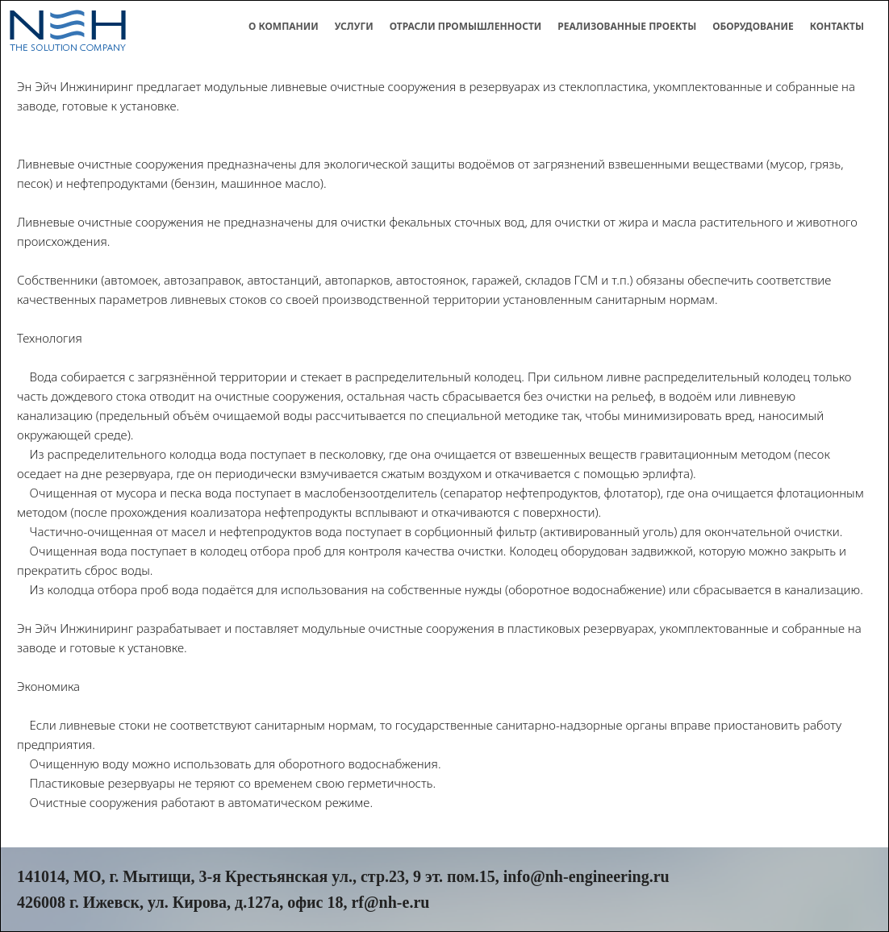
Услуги (354, 26)
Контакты (837, 26)
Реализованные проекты (626, 26)
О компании (283, 26)
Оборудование (753, 26)
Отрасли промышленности (466, 26)
